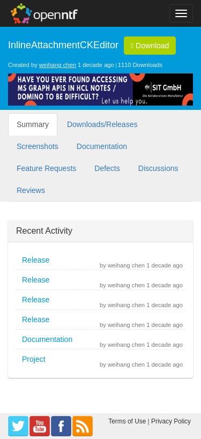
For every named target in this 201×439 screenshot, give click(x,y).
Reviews (31, 190)
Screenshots (37, 146)
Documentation (102, 146)
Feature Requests (46, 168)
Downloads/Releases (102, 124)
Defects (107, 168)
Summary (33, 124)
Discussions (158, 168)
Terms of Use (127, 421)
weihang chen (57, 65)
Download (150, 45)
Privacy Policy (171, 421)
